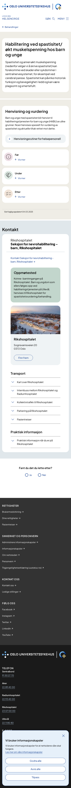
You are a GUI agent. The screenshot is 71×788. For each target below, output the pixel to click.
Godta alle (35, 760)
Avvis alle (35, 769)
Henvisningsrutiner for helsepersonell (37, 138)
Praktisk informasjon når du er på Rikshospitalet (35, 442)
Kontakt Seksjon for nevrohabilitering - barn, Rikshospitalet (32, 259)
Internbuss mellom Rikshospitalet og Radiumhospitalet (37, 392)
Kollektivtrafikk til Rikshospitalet (35, 402)
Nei (44, 474)
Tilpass (35, 777)
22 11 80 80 (8, 722)
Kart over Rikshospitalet (30, 382)
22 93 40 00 (8, 699)
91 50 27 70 (8, 675)
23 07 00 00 (8, 710)
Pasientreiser (24, 419)
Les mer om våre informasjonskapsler (23, 752)
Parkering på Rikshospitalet (32, 410)
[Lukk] (63, 736)
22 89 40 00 (8, 687)
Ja (30, 474)
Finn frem (23, 357)
